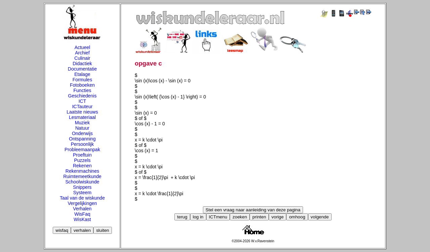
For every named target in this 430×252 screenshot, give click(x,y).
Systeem (82, 192)
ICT (82, 101)
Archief (82, 52)
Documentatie (82, 69)
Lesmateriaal (82, 117)
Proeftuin (82, 155)
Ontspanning (82, 138)
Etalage (82, 74)
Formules (82, 79)
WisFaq (82, 214)
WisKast (82, 219)
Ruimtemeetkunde (82, 176)
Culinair (82, 58)
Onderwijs (82, 133)
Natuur (82, 128)
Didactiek (82, 63)
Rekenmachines (82, 171)
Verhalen (82, 208)
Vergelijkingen (82, 203)
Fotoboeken (82, 85)
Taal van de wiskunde (82, 198)
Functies (82, 90)
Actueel (82, 47)
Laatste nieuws (82, 112)
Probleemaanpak (82, 149)
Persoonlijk (82, 144)
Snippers (82, 187)
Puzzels (82, 160)
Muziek (82, 122)
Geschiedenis (82, 95)
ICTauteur (82, 106)
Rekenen (82, 165)
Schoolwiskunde (82, 181)
